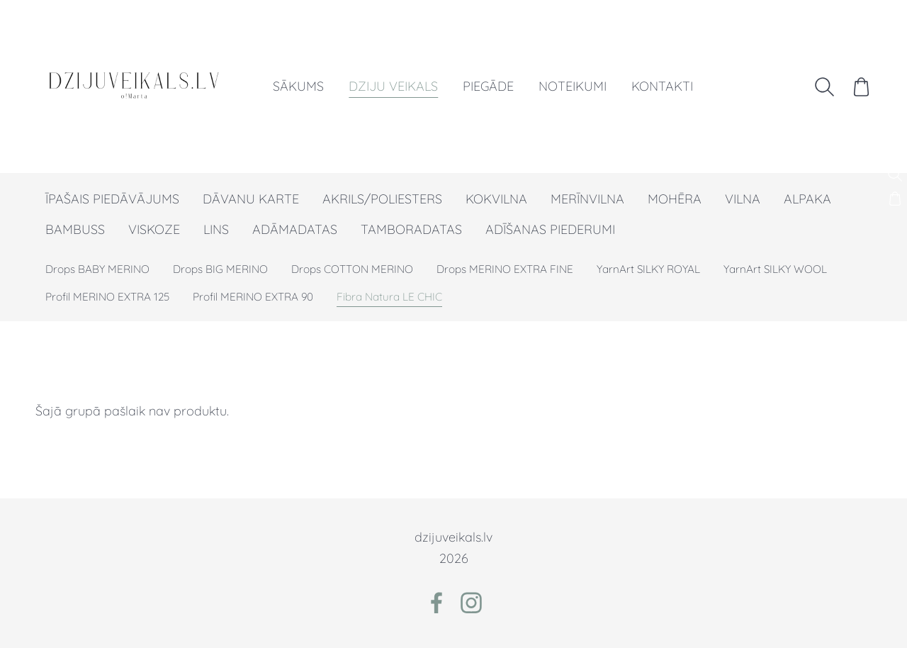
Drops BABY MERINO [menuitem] (97, 269)
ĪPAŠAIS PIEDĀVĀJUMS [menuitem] (112, 199)
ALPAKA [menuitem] (807, 199)
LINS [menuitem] (216, 229)
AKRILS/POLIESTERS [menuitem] (382, 199)
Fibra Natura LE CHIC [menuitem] (389, 296)
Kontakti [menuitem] (663, 86)
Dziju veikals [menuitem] (394, 86)
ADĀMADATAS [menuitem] (294, 229)
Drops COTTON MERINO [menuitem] (352, 269)
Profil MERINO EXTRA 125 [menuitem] (107, 296)
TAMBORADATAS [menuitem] (411, 229)
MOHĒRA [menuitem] (675, 199)
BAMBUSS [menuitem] (75, 229)
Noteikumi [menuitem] (574, 86)
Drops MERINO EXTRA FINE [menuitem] (504, 269)
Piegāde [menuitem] (489, 86)
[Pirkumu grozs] (860, 86)
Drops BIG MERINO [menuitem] (220, 269)
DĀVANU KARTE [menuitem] (251, 199)
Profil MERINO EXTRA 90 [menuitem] (253, 296)
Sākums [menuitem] (299, 86)
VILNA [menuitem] (742, 199)
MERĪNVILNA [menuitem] (587, 199)
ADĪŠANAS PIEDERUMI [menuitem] (550, 229)
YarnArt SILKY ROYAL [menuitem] (648, 269)
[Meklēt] (823, 86)
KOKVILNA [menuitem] (496, 199)
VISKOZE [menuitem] (154, 229)
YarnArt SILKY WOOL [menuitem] (775, 269)
